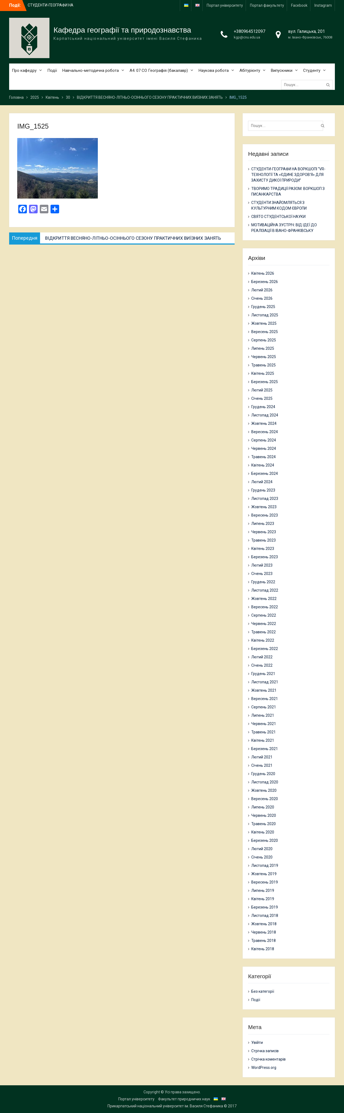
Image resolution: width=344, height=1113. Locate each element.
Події (52, 70)
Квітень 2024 (262, 465)
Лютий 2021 (262, 757)
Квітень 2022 (262, 640)
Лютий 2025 (262, 390)
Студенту (311, 70)
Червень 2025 (263, 357)
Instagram (323, 5)
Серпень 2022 (263, 615)
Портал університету (225, 5)
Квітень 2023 (262, 548)
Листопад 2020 (264, 782)
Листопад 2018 (264, 915)
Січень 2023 (262, 573)
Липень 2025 (262, 348)
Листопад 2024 (264, 415)
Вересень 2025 (264, 332)
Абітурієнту (249, 70)
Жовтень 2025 (264, 323)
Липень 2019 (262, 890)
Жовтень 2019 (264, 874)
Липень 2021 (262, 715)
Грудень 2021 (263, 674)
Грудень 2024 (263, 407)
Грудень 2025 (263, 307)
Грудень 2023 (263, 490)
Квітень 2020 (262, 832)
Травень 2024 (263, 457)
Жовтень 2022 (264, 598)
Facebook (299, 5)
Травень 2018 (263, 940)
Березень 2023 (264, 557)
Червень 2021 (263, 724)
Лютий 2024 (262, 482)
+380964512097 (249, 31)
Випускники (281, 70)
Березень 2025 (264, 382)
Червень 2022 (263, 623)
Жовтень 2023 (264, 507)
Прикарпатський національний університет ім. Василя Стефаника (165, 1106)
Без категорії (262, 991)
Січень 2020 (262, 857)
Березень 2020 (264, 840)
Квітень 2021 (262, 740)
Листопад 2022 (264, 590)
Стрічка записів (265, 1051)
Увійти (257, 1042)
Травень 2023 (263, 540)
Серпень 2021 (263, 707)
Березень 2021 (264, 749)
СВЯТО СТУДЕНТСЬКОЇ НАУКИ (278, 216)
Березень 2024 (264, 473)
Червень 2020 (263, 815)
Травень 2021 (263, 732)
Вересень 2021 (264, 699)
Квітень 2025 (262, 373)
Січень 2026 (262, 298)
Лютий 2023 (262, 565)
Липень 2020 (262, 807)
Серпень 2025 (263, 340)
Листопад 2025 (264, 315)
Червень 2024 (263, 448)
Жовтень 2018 (264, 924)
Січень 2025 (262, 398)
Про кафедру (24, 70)
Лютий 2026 (262, 290)
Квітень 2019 (262, 899)
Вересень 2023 (264, 515)
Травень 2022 (263, 632)
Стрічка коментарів (268, 1059)
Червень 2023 (263, 532)
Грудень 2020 (263, 774)
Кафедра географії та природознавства (122, 30)
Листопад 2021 (264, 682)
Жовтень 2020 (264, 790)
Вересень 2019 (264, 882)
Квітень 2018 (262, 949)
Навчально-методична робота (90, 70)
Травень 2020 (263, 824)
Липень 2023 (262, 523)
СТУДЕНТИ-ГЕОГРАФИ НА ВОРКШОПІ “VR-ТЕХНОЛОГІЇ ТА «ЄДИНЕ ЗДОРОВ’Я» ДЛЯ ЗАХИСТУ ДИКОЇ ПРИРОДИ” (288, 174)
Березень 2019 (264, 907)
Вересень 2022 (264, 607)
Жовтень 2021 (264, 690)
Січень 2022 (262, 665)
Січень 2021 (262, 765)
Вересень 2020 (264, 799)
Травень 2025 (263, 365)
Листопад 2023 (264, 498)
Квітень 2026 (262, 273)
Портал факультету (267, 5)
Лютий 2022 (262, 657)
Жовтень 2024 (264, 423)
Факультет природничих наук (184, 1099)
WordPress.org (263, 1067)
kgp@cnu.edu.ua (247, 37)
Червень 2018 (263, 932)
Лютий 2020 (262, 849)
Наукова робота (214, 70)
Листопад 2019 (264, 865)
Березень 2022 (264, 648)
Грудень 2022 (263, 582)
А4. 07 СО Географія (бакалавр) (159, 70)
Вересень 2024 (264, 432)
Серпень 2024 (263, 440)
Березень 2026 (264, 282)
